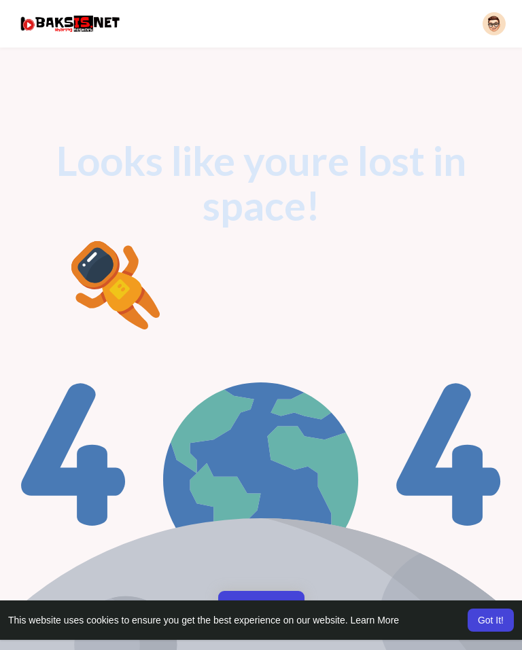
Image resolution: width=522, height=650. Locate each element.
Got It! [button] (491, 620)
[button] (494, 24)
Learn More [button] (375, 620)
